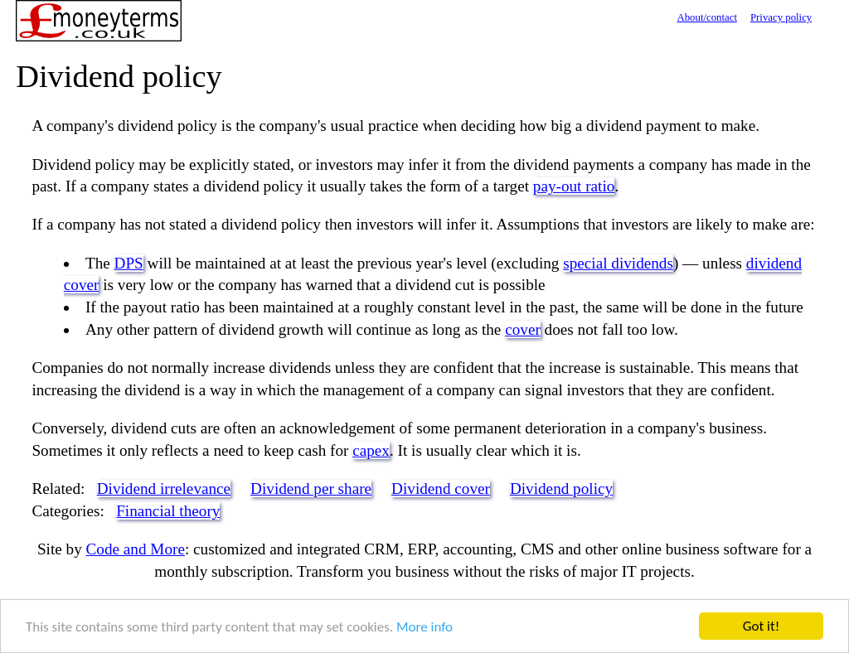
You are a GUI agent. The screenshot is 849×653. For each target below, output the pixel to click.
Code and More (135, 549)
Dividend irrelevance (163, 488)
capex (371, 450)
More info (424, 627)
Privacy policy (781, 17)
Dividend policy (561, 488)
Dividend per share (310, 488)
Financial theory (168, 511)
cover (523, 329)
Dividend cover (440, 488)
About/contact (707, 17)
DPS (128, 263)
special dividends (618, 263)
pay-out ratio (574, 186)
